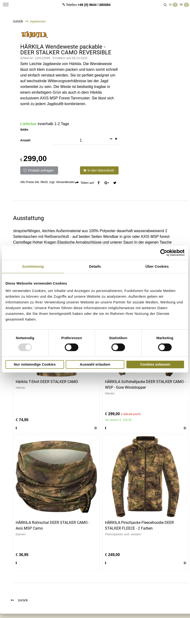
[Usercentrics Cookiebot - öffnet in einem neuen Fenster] (164, 252)
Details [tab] (95, 266)
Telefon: (88, 5)
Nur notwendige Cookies (35, 364)
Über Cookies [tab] (157, 266)
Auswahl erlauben (95, 364)
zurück (18, 21)
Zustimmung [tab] (33, 266)
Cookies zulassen (155, 364)
